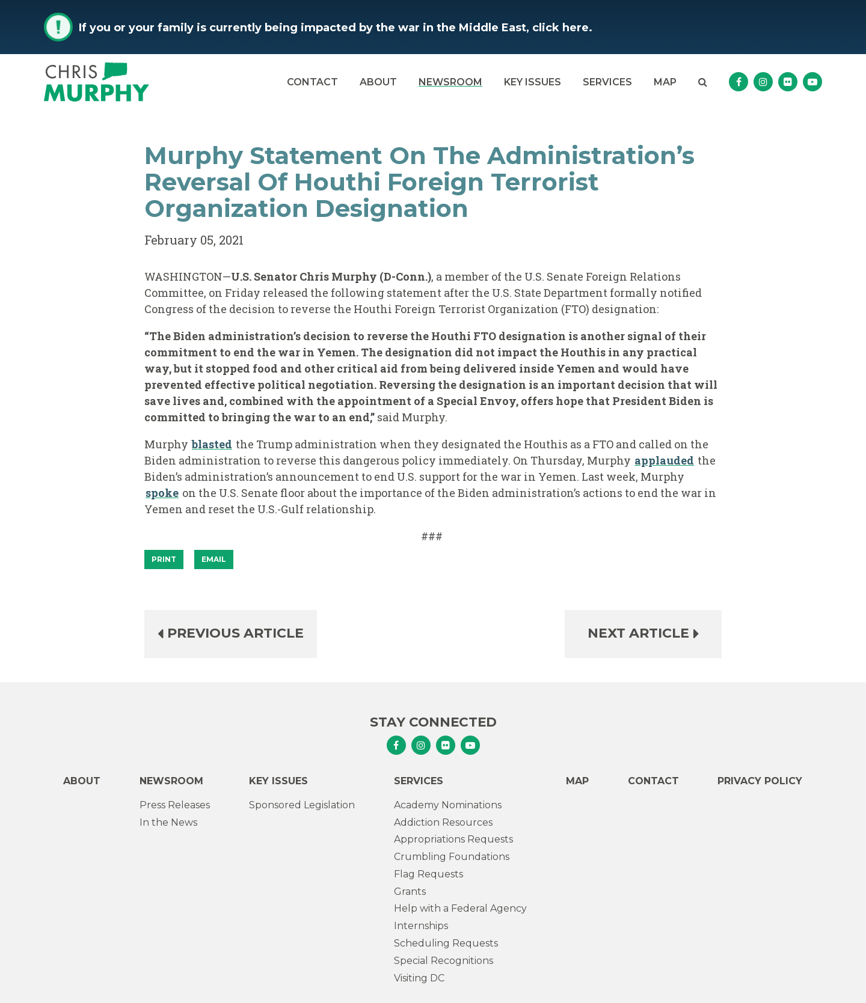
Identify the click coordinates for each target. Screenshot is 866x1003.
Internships (421, 925)
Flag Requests (428, 874)
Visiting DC (419, 978)
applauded (664, 460)
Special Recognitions (443, 960)
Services (607, 82)
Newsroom (450, 82)
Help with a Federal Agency (460, 908)
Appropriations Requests (453, 839)
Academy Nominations (448, 805)
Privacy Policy (759, 781)
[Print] (163, 559)
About (378, 82)
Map (665, 82)
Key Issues (532, 82)
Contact (312, 82)
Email (213, 559)
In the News (168, 822)
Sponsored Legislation (302, 805)
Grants (410, 891)
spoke (162, 493)
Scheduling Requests (446, 943)
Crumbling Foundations (451, 856)
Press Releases (175, 805)
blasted (212, 444)
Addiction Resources (443, 822)
